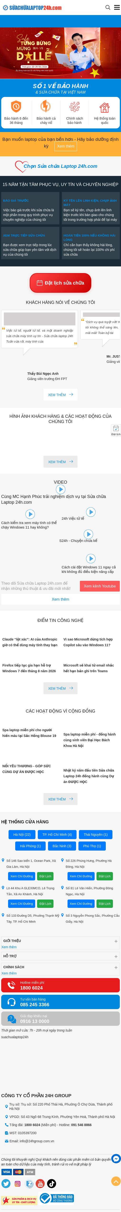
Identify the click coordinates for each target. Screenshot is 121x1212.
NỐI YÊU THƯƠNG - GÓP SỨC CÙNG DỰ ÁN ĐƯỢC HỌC (26, 769)
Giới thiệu (12, 941)
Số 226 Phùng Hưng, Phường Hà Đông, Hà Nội (86, 863)
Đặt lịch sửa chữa (60, 283)
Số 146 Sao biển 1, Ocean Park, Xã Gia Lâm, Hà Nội (28, 863)
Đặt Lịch (45, 876)
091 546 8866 (81, 1125)
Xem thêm (65, 146)
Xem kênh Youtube (100, 586)
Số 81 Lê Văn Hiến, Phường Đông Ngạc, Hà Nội (87, 891)
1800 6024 (31, 988)
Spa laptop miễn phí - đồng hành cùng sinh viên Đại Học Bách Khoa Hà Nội (89, 740)
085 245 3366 (34, 1004)
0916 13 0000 (34, 1021)
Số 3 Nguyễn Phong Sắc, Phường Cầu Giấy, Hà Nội (90, 918)
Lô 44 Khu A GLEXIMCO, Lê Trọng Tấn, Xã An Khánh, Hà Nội (27, 891)
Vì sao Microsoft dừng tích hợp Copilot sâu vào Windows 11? (88, 642)
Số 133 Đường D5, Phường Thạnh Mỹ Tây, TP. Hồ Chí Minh (30, 918)
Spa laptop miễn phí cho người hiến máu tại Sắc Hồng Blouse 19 (29, 733)
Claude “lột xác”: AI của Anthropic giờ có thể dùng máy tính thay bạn (30, 642)
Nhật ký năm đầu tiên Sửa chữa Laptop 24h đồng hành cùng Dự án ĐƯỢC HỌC (88, 776)
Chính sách (13, 967)
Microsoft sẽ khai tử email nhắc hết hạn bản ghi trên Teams (88, 668)
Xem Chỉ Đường (21, 876)
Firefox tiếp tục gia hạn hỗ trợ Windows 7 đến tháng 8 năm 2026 (29, 668)
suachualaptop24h (14, 1037)
